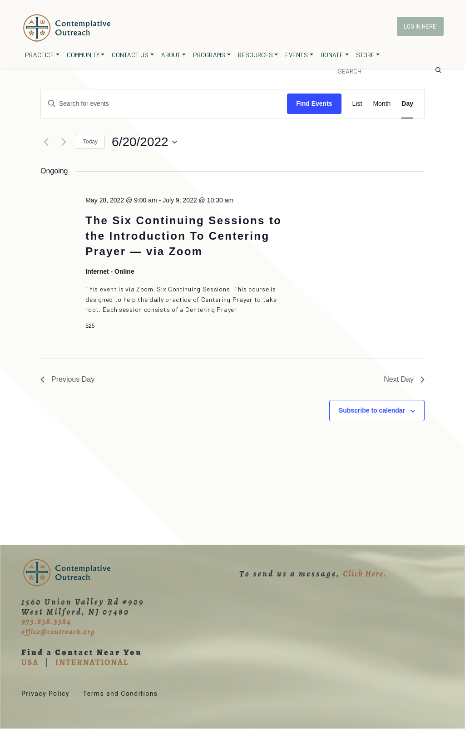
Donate (332, 55)
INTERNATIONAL (92, 662)
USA (30, 662)
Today (90, 141)
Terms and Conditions (120, 693)
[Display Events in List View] (357, 103)
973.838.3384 (46, 621)
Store (365, 55)
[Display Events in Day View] (407, 103)
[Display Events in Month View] (382, 103)
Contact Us (130, 55)
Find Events (314, 103)
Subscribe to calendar (372, 410)
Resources (255, 55)
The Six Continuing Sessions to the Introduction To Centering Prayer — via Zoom (183, 235)
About (171, 55)
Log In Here (420, 26)
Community (83, 55)
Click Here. (364, 573)
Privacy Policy (45, 693)
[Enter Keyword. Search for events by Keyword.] (164, 103)
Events (296, 55)
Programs (209, 55)
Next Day (404, 379)
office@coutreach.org (58, 632)
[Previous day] (45, 142)
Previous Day (67, 379)
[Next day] (63, 142)
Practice (39, 55)
